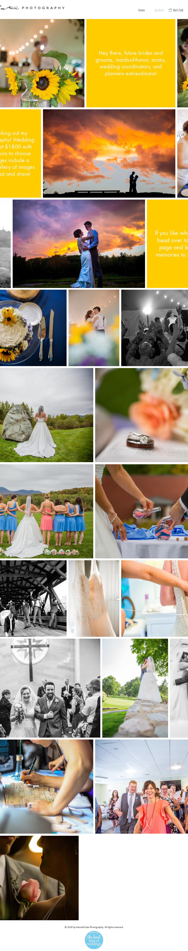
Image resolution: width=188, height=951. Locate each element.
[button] (173, 10)
